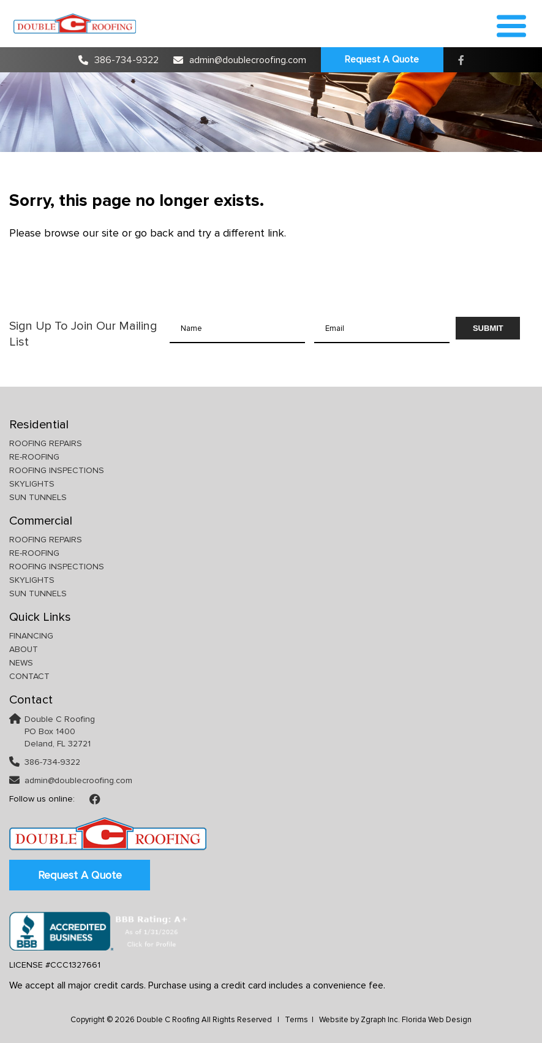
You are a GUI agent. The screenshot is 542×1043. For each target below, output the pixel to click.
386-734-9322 (118, 60)
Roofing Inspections (56, 470)
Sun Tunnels (38, 497)
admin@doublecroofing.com (239, 60)
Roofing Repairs (45, 443)
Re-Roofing (34, 457)
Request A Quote (382, 59)
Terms (296, 1020)
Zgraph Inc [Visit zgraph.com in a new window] (379, 1020)
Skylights (32, 484)
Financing (31, 636)
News (21, 663)
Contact (29, 676)
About (23, 649)
